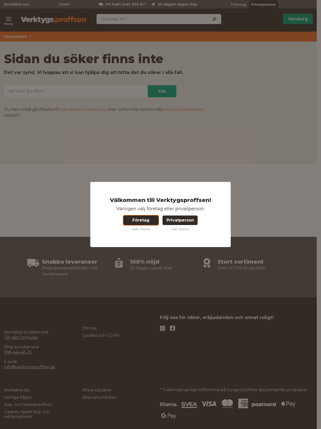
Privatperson (180, 220)
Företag (140, 220)
